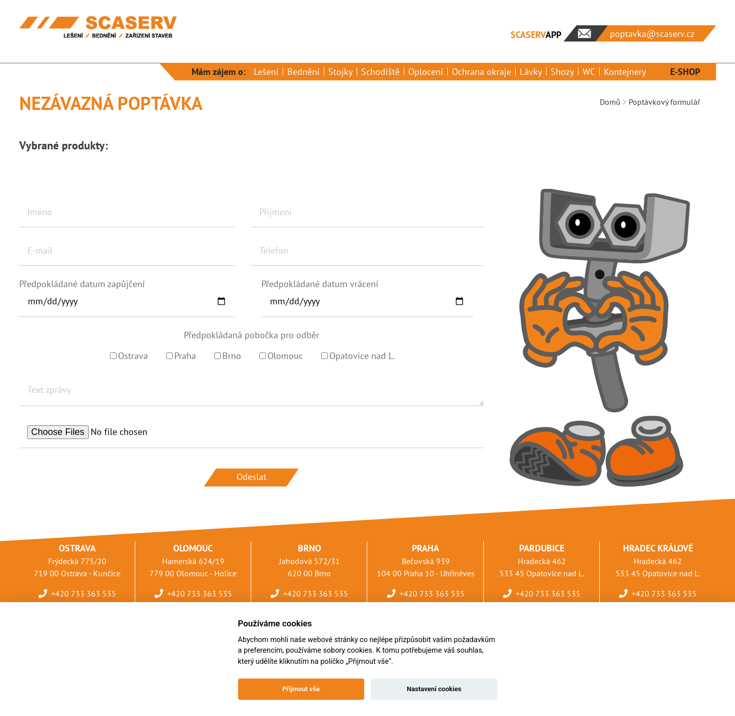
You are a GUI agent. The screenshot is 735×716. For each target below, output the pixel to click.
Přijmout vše (301, 689)
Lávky (531, 71)
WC (589, 71)
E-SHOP (685, 71)
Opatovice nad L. (358, 356)
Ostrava (129, 356)
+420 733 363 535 (83, 593)
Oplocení (425, 71)
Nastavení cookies (434, 689)
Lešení (266, 71)
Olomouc (281, 356)
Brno (227, 356)
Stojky (340, 71)
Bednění (303, 71)
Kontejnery (625, 71)
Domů (610, 102)
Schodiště (380, 71)
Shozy (562, 71)
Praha (181, 356)
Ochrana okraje (481, 71)
